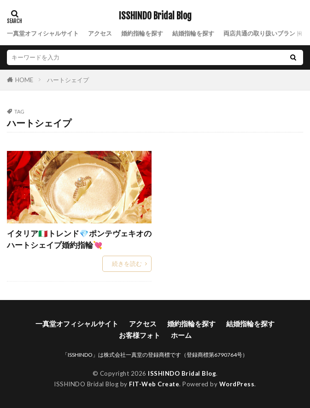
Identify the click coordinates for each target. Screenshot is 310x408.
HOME (24, 80)
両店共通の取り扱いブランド (262, 33)
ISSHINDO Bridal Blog (155, 16)
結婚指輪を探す (193, 33)
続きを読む (127, 263)
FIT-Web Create (154, 384)
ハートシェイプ (68, 80)
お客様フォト (139, 335)
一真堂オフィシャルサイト (43, 33)
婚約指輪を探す (142, 33)
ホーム (181, 335)
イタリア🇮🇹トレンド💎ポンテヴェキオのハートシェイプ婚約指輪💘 (79, 239)
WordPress (237, 384)
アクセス (100, 33)
